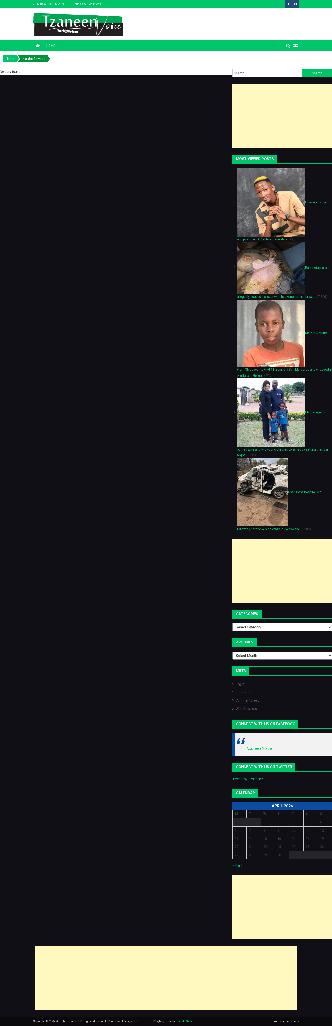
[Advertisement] (282, 116)
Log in (240, 684)
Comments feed (247, 700)
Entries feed (244, 692)
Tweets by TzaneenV (247, 779)
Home (50, 46)
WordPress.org (246, 708)
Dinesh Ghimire (185, 1021)
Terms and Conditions (87, 4)
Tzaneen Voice (259, 748)
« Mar (236, 865)
